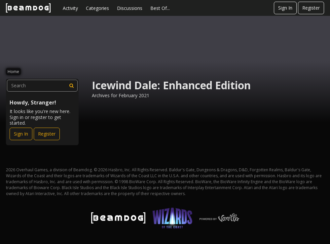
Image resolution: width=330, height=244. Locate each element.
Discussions (129, 8)
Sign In (285, 8)
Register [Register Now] (46, 134)
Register (311, 8)
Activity (70, 8)
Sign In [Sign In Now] (21, 134)
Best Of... (160, 8)
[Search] (72, 86)
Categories (97, 8)
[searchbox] (42, 86)
